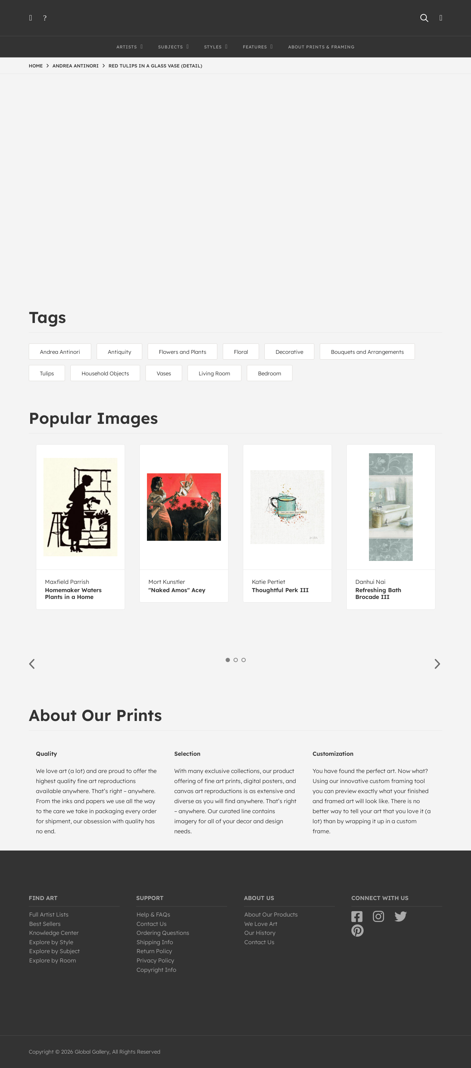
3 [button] (243, 660)
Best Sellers (45, 923)
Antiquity (119, 351)
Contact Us (152, 923)
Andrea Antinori (60, 351)
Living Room (214, 373)
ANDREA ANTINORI (75, 66)
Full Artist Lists (49, 914)
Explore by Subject (54, 951)
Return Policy (154, 951)
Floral (241, 351)
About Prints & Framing (321, 47)
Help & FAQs (153, 914)
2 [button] (236, 660)
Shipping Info (155, 942)
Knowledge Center (54, 932)
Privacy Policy (155, 960)
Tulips (47, 373)
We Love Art (260, 923)
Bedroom (269, 373)
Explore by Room (52, 960)
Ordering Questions (163, 932)
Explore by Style (51, 942)
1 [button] (228, 660)
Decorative (289, 351)
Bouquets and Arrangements (367, 351)
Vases (164, 373)
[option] (80, 527)
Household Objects (105, 373)
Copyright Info (156, 969)
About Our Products (271, 914)
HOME (36, 66)
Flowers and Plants (182, 351)
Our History (260, 932)
